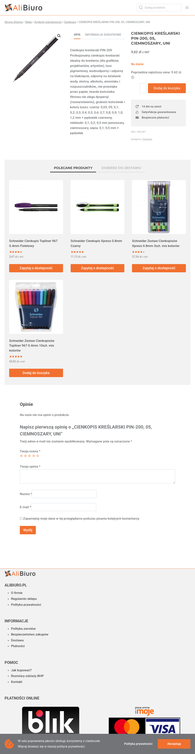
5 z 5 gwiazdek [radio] (37, 455)
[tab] (73, 168)
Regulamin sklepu (24, 599)
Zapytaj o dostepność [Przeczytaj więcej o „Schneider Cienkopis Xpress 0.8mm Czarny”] (97, 268)
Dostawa (17, 640)
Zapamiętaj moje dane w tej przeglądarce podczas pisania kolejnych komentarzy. (81, 518)
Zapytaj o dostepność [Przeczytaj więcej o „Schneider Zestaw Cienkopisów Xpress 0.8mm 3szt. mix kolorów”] (158, 268)
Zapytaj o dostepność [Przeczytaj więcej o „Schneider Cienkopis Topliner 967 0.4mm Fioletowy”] (36, 268)
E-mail (25, 507)
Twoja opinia (30, 466)
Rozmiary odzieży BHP (27, 676)
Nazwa (26, 494)
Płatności (18, 646)
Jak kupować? (21, 670)
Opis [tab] (77, 34)
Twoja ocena (30, 451)
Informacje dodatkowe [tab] (103, 34)
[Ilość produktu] (145, 88)
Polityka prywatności (26, 605)
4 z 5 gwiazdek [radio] (33, 455)
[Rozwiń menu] (186, 7)
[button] (59, 35)
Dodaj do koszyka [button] (36, 373)
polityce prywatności (71, 746)
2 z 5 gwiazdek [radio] (25, 455)
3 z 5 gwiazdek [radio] (29, 455)
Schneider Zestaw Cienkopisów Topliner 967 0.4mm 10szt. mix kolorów (31, 345)
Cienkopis (147, 150)
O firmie (16, 593)
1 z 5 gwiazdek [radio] (21, 455)
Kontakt (16, 682)
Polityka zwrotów (23, 629)
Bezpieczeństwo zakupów (29, 634)
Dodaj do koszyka (168, 94)
